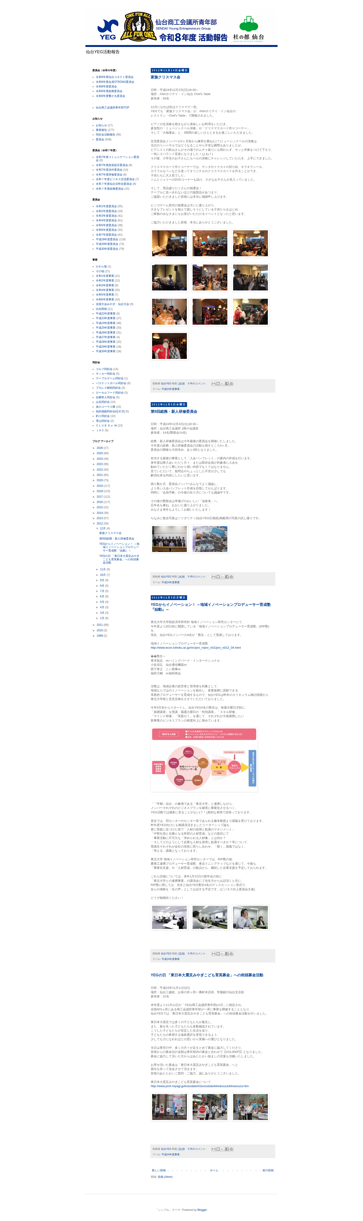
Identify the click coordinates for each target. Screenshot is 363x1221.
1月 (102, 618)
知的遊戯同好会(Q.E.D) (110, 411)
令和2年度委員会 (106, 211)
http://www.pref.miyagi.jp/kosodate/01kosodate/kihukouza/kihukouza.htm (200, 1086)
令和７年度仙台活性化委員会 (114, 183)
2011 (100, 624)
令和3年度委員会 (106, 215)
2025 (100, 453)
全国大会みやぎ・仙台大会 (112, 304)
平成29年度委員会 (107, 244)
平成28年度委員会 (107, 239)
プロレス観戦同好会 (108, 387)
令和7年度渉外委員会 (109, 169)
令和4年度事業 (105, 290)
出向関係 (101, 309)
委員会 (100, 139)
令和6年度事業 (105, 299)
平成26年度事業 (106, 332)
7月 (102, 591)
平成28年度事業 (106, 341)
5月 (102, 602)
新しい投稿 (159, 1170)
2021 (100, 475)
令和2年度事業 (105, 280)
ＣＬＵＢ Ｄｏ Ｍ (106, 425)
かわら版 (101, 266)
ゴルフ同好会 (104, 369)
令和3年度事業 (105, 285)
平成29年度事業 (106, 346)
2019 (100, 485)
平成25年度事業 (106, 327)
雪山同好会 (103, 420)
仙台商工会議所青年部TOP (112, 107)
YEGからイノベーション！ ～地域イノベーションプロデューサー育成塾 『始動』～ (119, 547)
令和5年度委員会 (106, 225)
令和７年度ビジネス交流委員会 (115, 179)
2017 (100, 496)
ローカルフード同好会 (110, 392)
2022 (100, 469)
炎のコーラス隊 (105, 406)
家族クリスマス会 (165, 77)
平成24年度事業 (171, 389)
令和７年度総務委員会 (110, 188)
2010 (100, 630)
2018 (100, 491)
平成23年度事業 (106, 318)
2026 (100, 448)
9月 (102, 580)
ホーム (214, 1170)
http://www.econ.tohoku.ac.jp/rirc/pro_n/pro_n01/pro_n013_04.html (196, 647)
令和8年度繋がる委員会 (110, 96)
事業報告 (101, 130)
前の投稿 (268, 1170)
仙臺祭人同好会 (105, 397)
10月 (103, 575)
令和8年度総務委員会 (109, 91)
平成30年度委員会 (107, 248)
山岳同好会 (103, 402)
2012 (100, 523)
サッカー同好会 (105, 373)
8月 (102, 585)
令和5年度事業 (105, 294)
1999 (100, 635)
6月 (102, 596)
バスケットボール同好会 (111, 383)
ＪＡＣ (100, 430)
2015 (100, 507)
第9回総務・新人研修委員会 (174, 411)
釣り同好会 (103, 416)
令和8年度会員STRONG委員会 (115, 81)
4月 (102, 607)
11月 (103, 569)
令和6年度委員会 (106, 229)
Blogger (202, 1210)
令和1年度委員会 (106, 206)
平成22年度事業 (106, 313)
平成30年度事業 (106, 351)
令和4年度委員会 (106, 220)
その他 (100, 271)
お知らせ (101, 125)
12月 (103, 528)
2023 (100, 464)
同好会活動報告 (105, 134)
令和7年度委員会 (106, 234)
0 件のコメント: (197, 383)
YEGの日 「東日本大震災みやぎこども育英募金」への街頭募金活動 (207, 975)
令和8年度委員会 (106, 86)
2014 (100, 513)
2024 (100, 458)
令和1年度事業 (105, 276)
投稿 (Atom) (165, 1176)
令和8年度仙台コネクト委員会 (115, 77)
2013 (100, 518)
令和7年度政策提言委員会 (112, 165)
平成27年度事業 (106, 337)
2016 (100, 502)
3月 (102, 612)
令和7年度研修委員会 (109, 174)
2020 (100, 480)
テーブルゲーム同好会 (110, 378)
